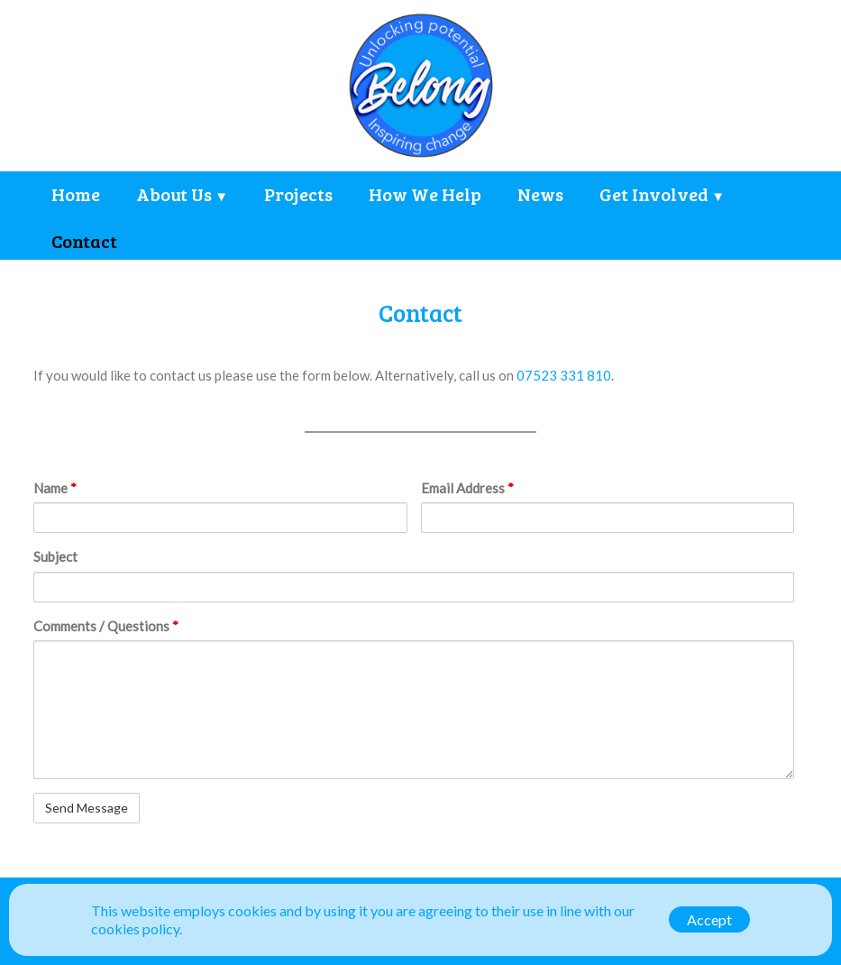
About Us (174, 194)
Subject (55, 556)
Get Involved (653, 194)
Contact (84, 240)
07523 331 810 (563, 375)
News (540, 194)
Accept (709, 919)
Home (75, 194)
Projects (298, 194)
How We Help (425, 194)
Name (55, 488)
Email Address (467, 488)
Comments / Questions (105, 626)
